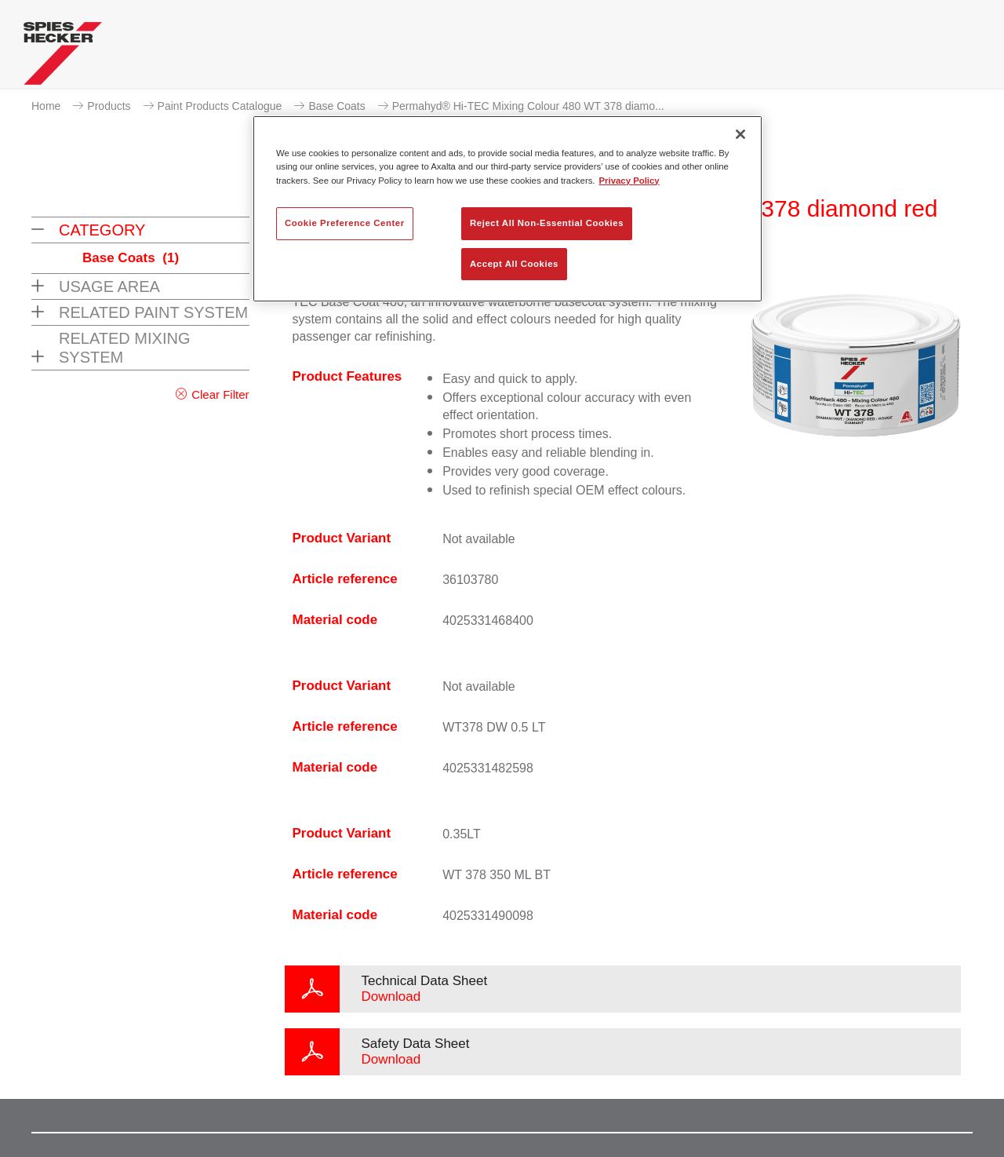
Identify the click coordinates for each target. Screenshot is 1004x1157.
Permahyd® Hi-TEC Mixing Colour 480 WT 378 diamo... (528, 106)
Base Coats (336, 106)
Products (108, 106)
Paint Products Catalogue (220, 106)
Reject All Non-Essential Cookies (547, 223)
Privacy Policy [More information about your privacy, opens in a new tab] (629, 180)
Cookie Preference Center (345, 223)
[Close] (740, 134)
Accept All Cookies (514, 263)
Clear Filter (220, 394)
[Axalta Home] (63, 57)
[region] (507, 208)
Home (45, 106)
